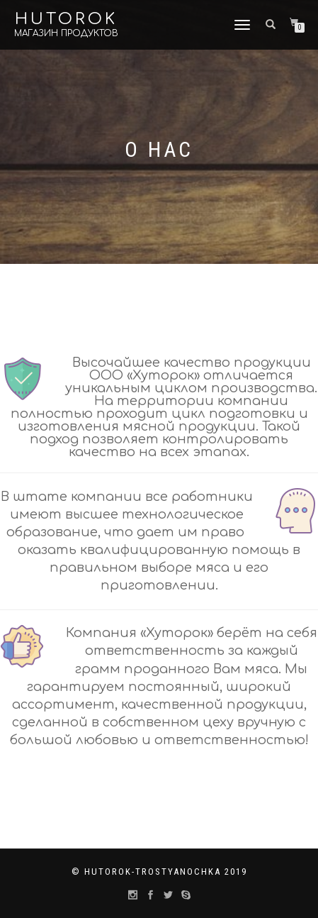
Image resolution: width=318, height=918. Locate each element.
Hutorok (66, 19)
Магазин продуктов (66, 33)
